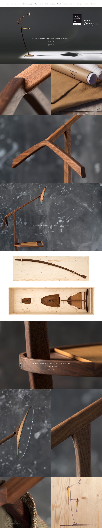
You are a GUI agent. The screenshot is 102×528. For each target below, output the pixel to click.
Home (8, 4)
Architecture (15, 4)
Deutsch (93, 4)
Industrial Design (27, 4)
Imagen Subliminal (20, 525)
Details (59, 4)
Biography (79, 4)
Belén (47, 4)
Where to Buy (68, 4)
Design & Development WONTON (12, 523)
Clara (41, 4)
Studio (87, 4)
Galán (35, 4)
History (53, 4)
